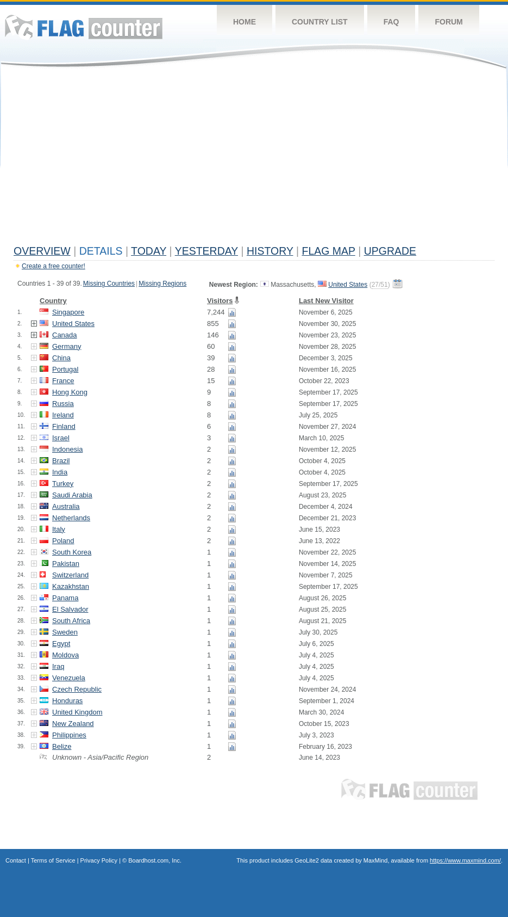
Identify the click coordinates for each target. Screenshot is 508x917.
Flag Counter (83, 27)
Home (244, 21)
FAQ (391, 21)
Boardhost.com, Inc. (154, 860)
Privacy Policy (98, 860)
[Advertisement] (254, 159)
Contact (15, 860)
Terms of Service (53, 860)
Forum (448, 21)
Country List (320, 21)
